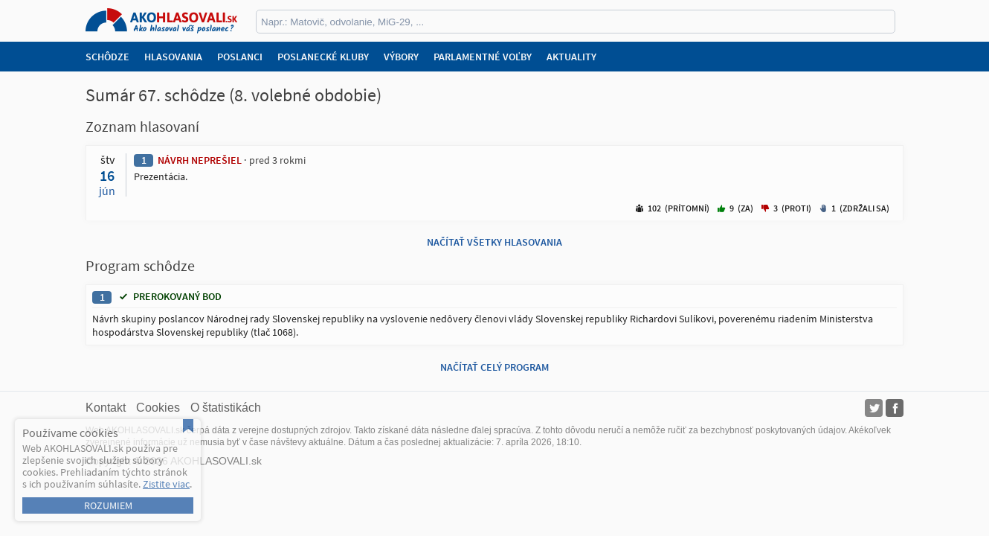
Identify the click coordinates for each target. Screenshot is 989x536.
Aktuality (571, 57)
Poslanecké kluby (323, 57)
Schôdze (107, 57)
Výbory (401, 57)
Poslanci (239, 57)
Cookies (158, 407)
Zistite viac (166, 484)
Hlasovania (173, 57)
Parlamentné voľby (483, 57)
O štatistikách (225, 407)
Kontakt (106, 407)
